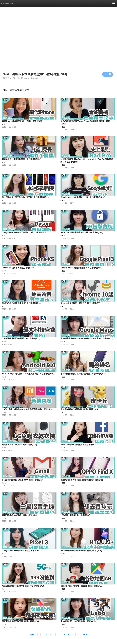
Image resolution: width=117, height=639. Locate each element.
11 (78, 634)
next (85, 634)
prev (32, 634)
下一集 (108, 74)
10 (73, 634)
